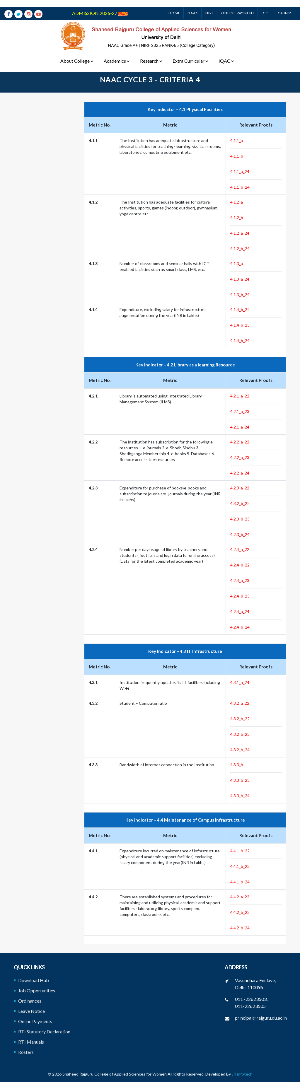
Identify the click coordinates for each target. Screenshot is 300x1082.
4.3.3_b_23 (240, 780)
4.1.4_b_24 (240, 340)
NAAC (193, 6)
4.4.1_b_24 (240, 881)
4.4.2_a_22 (239, 896)
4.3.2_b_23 (240, 734)
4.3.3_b (236, 764)
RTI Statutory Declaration (44, 1031)
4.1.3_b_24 (240, 294)
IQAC (225, 53)
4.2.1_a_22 (239, 395)
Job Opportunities (36, 990)
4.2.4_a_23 (239, 580)
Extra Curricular (189, 53)
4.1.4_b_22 (240, 309)
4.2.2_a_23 (239, 457)
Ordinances (29, 1001)
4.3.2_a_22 (239, 703)
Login (282, 6)
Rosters (26, 1052)
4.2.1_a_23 (239, 411)
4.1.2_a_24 (239, 233)
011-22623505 (250, 1006)
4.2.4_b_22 (240, 564)
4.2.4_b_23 (240, 595)
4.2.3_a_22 (239, 487)
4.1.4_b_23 (240, 324)
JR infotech (242, 1073)
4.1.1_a (236, 140)
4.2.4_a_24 (239, 611)
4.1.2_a (236, 201)
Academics (116, 53)
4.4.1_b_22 (240, 850)
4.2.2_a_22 (239, 441)
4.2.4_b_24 (240, 626)
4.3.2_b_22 (240, 503)
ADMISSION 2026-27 (100, 6)
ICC (265, 6)
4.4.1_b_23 (240, 866)
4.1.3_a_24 (239, 279)
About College (76, 53)
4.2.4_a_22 (239, 549)
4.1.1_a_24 (239, 171)
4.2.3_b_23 (240, 518)
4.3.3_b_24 (240, 795)
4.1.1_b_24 (240, 187)
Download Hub (33, 980)
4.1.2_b (236, 217)
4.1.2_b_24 (240, 248)
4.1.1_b (236, 155)
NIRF (209, 6)
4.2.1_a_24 (239, 426)
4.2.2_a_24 (239, 472)
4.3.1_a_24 (239, 682)
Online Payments (35, 1021)
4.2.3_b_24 (240, 534)
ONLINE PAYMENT (238, 6)
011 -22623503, (251, 999)
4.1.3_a (236, 263)
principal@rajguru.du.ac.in (261, 1017)
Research (150, 53)
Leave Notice (31, 1011)
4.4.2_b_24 (240, 927)
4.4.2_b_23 (240, 912)
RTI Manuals (31, 1042)
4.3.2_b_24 (240, 749)
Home (174, 6)
